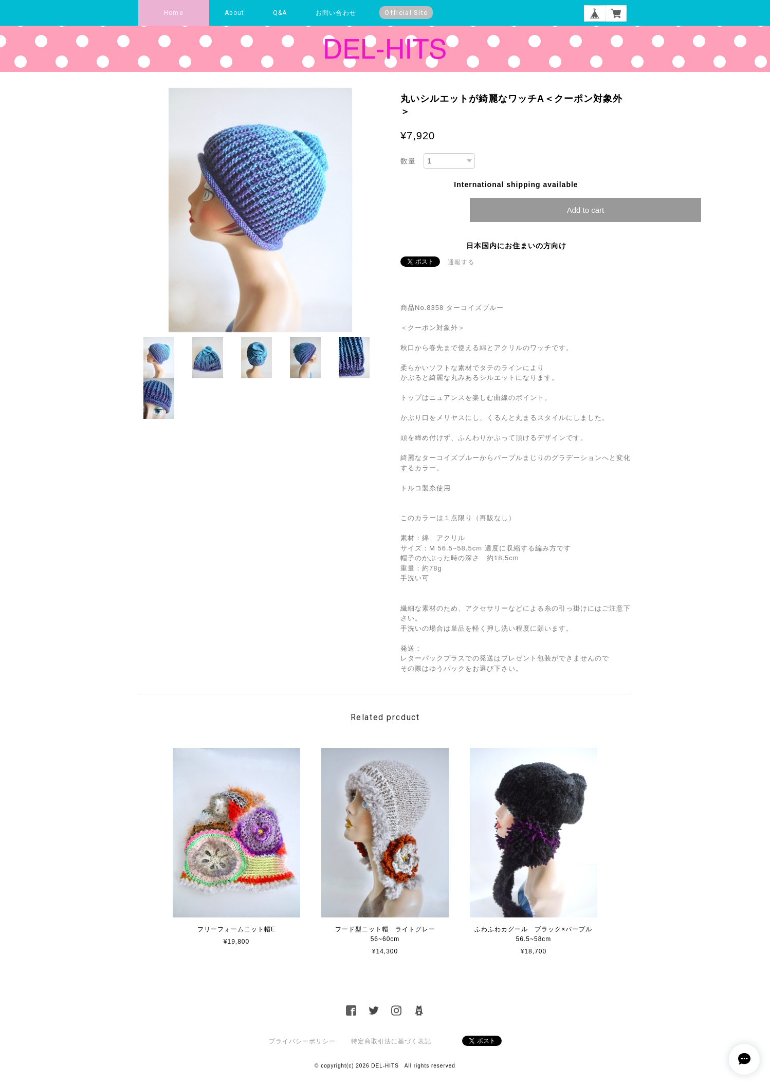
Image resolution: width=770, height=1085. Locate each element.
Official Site (406, 12)
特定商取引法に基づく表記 (391, 1041)
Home (174, 12)
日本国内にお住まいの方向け (516, 246)
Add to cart (585, 210)
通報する (461, 262)
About (234, 12)
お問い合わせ (336, 12)
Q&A (280, 12)
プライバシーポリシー (302, 1041)
